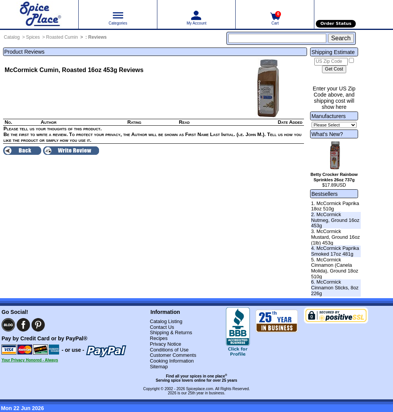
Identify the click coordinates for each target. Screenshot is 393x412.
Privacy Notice (165, 344)
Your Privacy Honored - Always (30, 360)
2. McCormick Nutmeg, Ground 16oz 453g (335, 220)
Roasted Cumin (62, 37)
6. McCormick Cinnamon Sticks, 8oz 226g (334, 287)
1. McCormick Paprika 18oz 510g (335, 206)
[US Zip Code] (331, 62)
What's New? (327, 134)
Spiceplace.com (199, 389)
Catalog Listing (166, 321)
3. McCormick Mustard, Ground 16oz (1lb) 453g (335, 236)
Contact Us (162, 327)
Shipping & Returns (171, 332)
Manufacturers (328, 116)
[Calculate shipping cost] (334, 69)
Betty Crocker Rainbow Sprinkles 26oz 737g (334, 177)
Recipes (158, 338)
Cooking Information (172, 361)
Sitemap (159, 366)
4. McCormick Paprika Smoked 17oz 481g (335, 251)
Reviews (97, 37)
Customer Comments (173, 355)
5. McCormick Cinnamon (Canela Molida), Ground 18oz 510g (334, 268)
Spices (33, 37)
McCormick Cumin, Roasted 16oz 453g (61, 70)
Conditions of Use (169, 350)
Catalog (12, 37)
